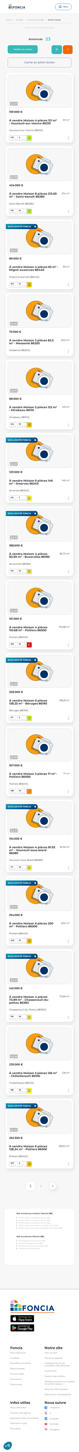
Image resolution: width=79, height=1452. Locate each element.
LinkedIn (54, 1419)
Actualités (15, 1428)
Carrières (14, 1358)
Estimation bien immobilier (24, 1418)
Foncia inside (17, 1374)
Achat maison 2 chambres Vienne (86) (34, 1218)
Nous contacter (18, 1407)
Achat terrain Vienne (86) (29, 1248)
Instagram (55, 1429)
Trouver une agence (20, 1413)
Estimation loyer (18, 1423)
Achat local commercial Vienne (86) (33, 1246)
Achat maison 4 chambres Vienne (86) (34, 1223)
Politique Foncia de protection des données (57, 1364)
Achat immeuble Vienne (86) (31, 1243)
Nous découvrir (18, 1353)
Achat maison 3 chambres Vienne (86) (34, 1220)
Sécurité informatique (56, 1389)
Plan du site (51, 1353)
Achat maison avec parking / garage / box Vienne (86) (41, 1228)
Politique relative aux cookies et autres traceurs (60, 1382)
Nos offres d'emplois (20, 1363)
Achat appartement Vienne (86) (32, 1241)
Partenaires (16, 1384)
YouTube (54, 1424)
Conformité (51, 1371)
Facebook (55, 1407)
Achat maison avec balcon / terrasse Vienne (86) (38, 1225)
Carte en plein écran (39, 62)
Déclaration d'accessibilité (58, 1394)
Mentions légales (53, 1358)
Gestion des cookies (55, 1376)
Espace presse (17, 1368)
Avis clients (16, 1379)
